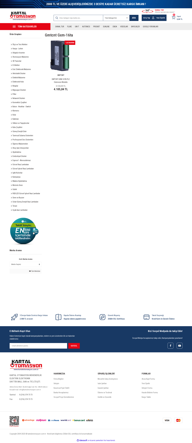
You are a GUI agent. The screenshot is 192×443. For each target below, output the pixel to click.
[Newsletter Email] (38, 346)
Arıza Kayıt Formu (148, 379)
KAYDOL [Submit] (74, 346)
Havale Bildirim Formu (150, 393)
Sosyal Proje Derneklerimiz (64, 397)
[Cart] (177, 18)
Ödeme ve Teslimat (105, 393)
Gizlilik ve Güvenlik (104, 397)
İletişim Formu (147, 388)
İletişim (56, 384)
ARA (134, 18)
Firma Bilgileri (59, 379)
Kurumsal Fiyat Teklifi (61, 388)
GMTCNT (60, 75)
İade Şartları (102, 384)
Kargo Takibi (146, 397)
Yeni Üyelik (146, 384)
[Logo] (23, 15)
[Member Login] (153, 17)
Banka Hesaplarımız (61, 393)
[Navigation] (30, 26)
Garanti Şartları (103, 388)
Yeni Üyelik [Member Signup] (160, 18)
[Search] (78, 18)
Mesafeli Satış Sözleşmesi (108, 379)
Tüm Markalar (34, 271)
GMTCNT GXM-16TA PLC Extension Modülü (61, 80)
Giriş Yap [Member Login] (146, 18)
